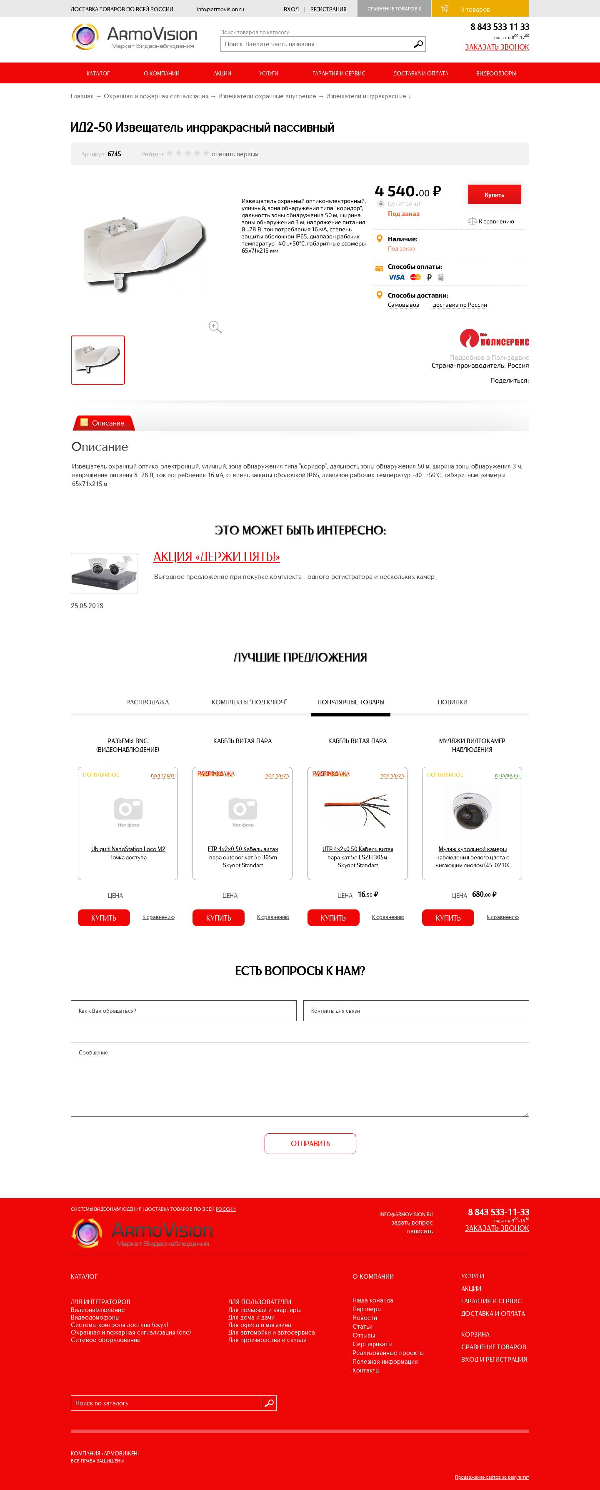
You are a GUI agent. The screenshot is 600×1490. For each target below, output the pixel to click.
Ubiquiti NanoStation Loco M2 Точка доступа (128, 853)
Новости (364, 1318)
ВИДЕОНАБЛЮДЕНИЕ (98, 1310)
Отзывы (363, 1335)
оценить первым (235, 154)
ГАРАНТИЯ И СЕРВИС (338, 73)
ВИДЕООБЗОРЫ (496, 73)
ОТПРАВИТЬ (310, 1143)
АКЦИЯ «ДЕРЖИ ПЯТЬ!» (216, 556)
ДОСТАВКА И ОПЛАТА (420, 73)
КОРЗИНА (475, 1334)
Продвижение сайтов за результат (492, 1477)
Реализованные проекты (388, 1353)
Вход (291, 9)
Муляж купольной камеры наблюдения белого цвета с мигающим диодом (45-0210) (472, 857)
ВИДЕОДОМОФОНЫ (95, 1317)
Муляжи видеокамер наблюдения (472, 745)
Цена (115, 895)
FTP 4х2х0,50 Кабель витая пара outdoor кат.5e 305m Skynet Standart (243, 857)
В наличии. (508, 775)
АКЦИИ (222, 73)
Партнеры (367, 1309)
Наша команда (372, 1300)
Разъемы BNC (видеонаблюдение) (127, 745)
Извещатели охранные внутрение (267, 96)
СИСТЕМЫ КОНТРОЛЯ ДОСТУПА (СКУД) (119, 1325)
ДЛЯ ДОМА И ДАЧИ (251, 1317)
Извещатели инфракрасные (366, 96)
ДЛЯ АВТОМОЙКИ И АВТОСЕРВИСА (271, 1332)
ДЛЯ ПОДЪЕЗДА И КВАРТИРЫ (264, 1310)
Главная (82, 96)
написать (420, 1231)
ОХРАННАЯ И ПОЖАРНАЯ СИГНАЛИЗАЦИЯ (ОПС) (131, 1332)
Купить (495, 194)
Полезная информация (385, 1361)
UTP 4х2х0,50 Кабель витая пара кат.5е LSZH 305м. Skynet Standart (357, 857)
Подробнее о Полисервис (489, 357)
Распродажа (216, 773)
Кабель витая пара (242, 741)
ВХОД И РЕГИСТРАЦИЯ (494, 1359)
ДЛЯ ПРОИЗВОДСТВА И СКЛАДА (267, 1340)
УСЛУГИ (472, 1276)
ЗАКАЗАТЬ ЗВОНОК (497, 47)
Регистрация (328, 9)
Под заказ (163, 775)
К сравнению (496, 221)
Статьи (362, 1326)
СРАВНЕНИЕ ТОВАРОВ (493, 1347)
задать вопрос (412, 1222)
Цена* (396, 203)
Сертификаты (372, 1344)
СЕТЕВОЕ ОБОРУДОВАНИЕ (106, 1340)
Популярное (101, 775)
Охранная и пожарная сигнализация (156, 96)
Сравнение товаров (394, 9)
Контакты (366, 1370)
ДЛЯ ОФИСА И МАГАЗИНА (259, 1325)
